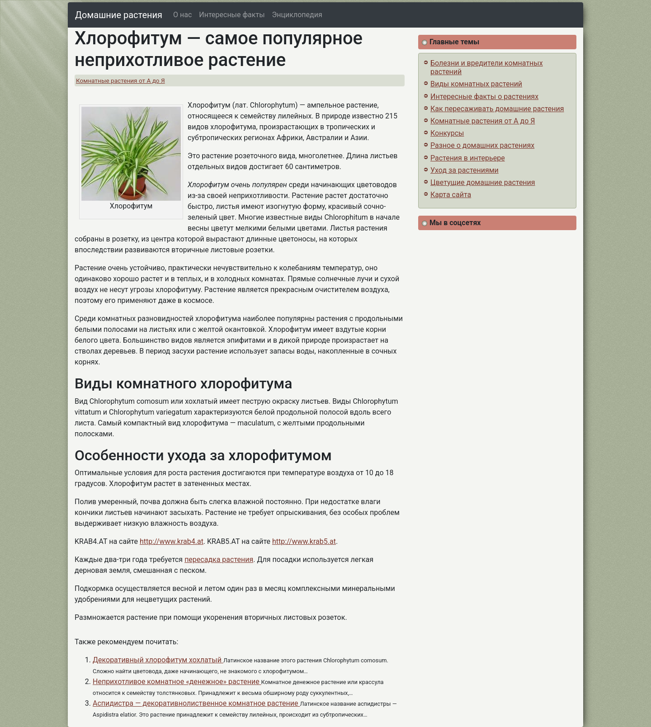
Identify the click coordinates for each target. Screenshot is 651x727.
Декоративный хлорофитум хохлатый (158, 660)
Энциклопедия (297, 14)
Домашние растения (118, 14)
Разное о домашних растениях (482, 145)
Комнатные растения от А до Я (120, 80)
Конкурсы (447, 133)
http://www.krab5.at (304, 541)
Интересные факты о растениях (484, 96)
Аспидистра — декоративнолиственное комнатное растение (196, 703)
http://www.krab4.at (171, 541)
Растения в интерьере (467, 158)
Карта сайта (450, 194)
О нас (182, 14)
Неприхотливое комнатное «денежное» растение (177, 681)
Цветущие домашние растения (482, 182)
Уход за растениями (464, 170)
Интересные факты (231, 14)
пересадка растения (218, 559)
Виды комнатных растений (476, 84)
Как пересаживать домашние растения (497, 108)
